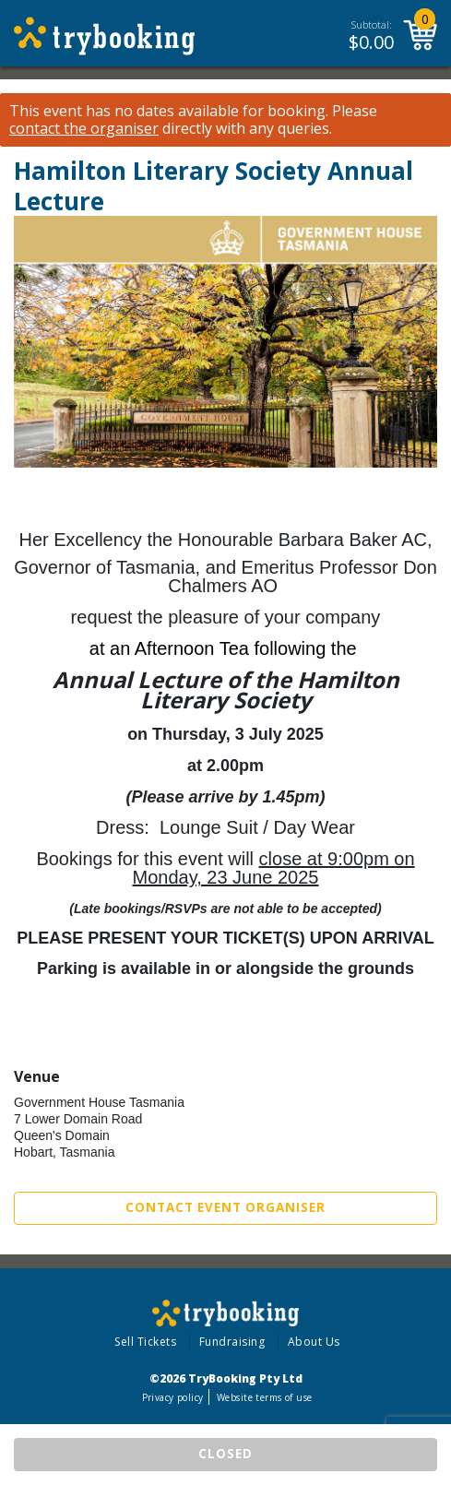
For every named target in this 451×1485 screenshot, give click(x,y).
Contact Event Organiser (225, 1207)
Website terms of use (264, 1397)
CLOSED (225, 1453)
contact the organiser (84, 128)
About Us (314, 1341)
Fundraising (232, 1341)
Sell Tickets (145, 1341)
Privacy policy (173, 1397)
